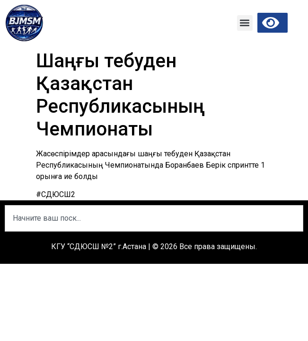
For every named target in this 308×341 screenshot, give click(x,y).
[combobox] (154, 218)
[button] (245, 23)
